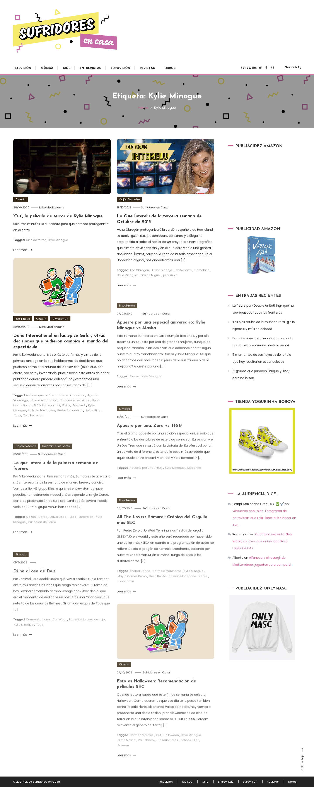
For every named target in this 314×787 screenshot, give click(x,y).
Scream (123, 752)
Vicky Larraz (126, 588)
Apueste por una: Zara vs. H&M (150, 433)
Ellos (73, 524)
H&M (159, 475)
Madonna (194, 475)
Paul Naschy (146, 747)
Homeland (202, 270)
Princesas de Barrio (42, 529)
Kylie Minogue (58, 240)
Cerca (42, 524)
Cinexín (20, 199)
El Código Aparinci (47, 405)
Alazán (31, 524)
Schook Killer (190, 747)
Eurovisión (120, 68)
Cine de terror (36, 240)
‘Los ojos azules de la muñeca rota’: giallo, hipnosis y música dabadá (263, 325)
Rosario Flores (168, 747)
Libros (170, 68)
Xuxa (17, 415)
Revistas (147, 68)
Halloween (171, 742)
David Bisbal (58, 524)
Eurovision (86, 524)
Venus (203, 583)
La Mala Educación (41, 410)
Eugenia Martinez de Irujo (87, 627)
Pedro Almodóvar (70, 410)
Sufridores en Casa (154, 207)
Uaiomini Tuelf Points (56, 453)
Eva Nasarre (183, 270)
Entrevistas (90, 68)
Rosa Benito (157, 583)
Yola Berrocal (32, 415)
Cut (158, 742)
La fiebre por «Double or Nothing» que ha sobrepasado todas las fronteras (263, 309)
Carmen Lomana (38, 627)
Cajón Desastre (129, 199)
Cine (66, 68)
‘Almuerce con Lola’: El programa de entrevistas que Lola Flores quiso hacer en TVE (264, 518)
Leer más (22, 250)
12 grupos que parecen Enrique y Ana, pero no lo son (260, 374)
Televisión (22, 68)
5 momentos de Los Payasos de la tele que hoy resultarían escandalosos (261, 358)
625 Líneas (22, 319)
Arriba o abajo (162, 270)
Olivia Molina (126, 747)
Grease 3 (78, 405)
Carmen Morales (142, 742)
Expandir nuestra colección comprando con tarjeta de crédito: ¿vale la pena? (262, 341)
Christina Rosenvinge (74, 400)
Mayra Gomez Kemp (132, 583)
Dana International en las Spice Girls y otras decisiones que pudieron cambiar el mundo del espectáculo (60, 341)
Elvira (66, 405)
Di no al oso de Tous (34, 578)
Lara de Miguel (150, 275)
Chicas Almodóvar (44, 400)
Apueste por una (141, 475)
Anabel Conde (140, 578)
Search (293, 67)
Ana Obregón (139, 270)
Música (47, 68)
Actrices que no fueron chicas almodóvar (55, 395)
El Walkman (60, 319)
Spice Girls (92, 410)
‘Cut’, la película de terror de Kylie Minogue (58, 216)
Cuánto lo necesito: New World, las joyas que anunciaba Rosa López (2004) (262, 541)
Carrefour (60, 627)
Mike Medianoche (52, 207)
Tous (39, 632)
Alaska (134, 383)
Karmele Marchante (167, 578)
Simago (124, 416)
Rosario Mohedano (182, 583)
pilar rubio (170, 275)
